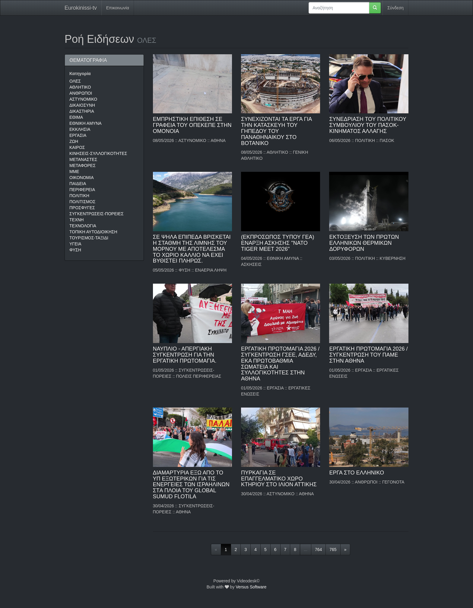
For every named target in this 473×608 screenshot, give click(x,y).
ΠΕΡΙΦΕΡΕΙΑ (82, 189)
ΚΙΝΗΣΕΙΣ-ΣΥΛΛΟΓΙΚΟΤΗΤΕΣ (98, 153)
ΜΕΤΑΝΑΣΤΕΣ (83, 159)
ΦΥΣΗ (75, 249)
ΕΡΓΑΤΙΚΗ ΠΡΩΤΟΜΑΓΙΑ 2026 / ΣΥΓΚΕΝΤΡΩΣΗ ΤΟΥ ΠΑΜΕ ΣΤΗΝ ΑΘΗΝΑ (368, 355)
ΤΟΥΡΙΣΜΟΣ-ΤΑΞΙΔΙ (88, 237)
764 (318, 549)
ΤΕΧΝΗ (76, 219)
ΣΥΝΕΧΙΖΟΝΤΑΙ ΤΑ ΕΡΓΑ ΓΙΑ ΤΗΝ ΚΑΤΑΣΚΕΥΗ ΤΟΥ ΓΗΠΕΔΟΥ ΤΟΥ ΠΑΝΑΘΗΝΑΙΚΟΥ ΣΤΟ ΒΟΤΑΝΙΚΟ (276, 131)
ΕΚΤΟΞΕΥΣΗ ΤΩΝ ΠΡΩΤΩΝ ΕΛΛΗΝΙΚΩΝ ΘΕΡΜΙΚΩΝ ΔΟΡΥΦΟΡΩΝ (364, 243)
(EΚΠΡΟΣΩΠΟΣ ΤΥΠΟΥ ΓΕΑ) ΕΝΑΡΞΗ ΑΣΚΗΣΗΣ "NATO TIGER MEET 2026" (277, 243)
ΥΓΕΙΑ (75, 243)
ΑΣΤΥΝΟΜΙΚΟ (83, 99)
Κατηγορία (80, 73)
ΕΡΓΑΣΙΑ (77, 135)
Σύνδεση (395, 7)
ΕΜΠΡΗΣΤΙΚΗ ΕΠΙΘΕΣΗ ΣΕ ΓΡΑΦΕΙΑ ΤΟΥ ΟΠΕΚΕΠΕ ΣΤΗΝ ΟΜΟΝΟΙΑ (192, 125)
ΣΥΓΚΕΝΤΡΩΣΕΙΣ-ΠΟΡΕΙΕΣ (96, 213)
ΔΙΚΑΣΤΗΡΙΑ (81, 111)
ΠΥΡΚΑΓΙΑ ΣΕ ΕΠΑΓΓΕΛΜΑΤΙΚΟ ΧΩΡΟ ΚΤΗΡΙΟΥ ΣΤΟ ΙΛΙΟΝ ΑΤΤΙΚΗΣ (279, 479)
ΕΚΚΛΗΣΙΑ (79, 129)
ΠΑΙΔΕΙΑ (77, 183)
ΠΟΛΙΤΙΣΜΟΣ (82, 201)
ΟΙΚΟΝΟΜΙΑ (81, 177)
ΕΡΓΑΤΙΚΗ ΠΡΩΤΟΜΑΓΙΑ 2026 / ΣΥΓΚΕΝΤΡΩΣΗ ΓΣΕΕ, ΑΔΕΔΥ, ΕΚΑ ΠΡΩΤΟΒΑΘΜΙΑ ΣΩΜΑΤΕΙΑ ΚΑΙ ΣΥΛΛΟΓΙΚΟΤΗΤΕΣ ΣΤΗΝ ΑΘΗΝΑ (280, 364)
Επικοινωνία (117, 7)
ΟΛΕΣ (75, 81)
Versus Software (251, 586)
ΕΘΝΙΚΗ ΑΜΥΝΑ (85, 123)
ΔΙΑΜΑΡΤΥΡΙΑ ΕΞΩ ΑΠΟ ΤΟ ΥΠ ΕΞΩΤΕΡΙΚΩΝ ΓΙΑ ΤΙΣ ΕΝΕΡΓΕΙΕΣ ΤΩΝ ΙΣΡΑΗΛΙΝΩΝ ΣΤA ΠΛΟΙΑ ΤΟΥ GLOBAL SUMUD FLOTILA (191, 484)
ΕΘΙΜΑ (76, 117)
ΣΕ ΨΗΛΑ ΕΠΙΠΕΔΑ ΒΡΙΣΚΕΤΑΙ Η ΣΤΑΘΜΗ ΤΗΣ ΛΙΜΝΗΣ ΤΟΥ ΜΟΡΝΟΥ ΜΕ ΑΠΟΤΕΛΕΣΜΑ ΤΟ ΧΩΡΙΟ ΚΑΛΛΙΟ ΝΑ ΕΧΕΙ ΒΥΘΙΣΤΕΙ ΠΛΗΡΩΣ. (192, 249)
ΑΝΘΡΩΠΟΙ (80, 93)
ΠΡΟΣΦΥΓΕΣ (82, 207)
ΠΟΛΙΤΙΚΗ (79, 195)
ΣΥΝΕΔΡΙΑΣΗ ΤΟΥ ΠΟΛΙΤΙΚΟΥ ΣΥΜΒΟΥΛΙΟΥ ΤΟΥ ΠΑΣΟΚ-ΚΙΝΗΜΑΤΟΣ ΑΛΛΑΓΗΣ (367, 125)
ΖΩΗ (73, 141)
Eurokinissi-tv (81, 8)
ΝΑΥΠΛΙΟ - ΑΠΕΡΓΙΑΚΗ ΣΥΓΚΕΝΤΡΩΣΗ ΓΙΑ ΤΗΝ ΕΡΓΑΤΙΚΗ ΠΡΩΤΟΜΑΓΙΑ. (185, 355)
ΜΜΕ (74, 171)
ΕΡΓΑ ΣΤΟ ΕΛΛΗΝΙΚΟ (356, 473)
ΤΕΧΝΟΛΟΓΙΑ (82, 225)
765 (332, 549)
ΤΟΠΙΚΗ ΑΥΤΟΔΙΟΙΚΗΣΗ (93, 231)
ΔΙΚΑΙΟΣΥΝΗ (82, 105)
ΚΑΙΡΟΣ (77, 147)
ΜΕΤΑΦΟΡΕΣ (82, 165)
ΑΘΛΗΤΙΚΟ (80, 87)
